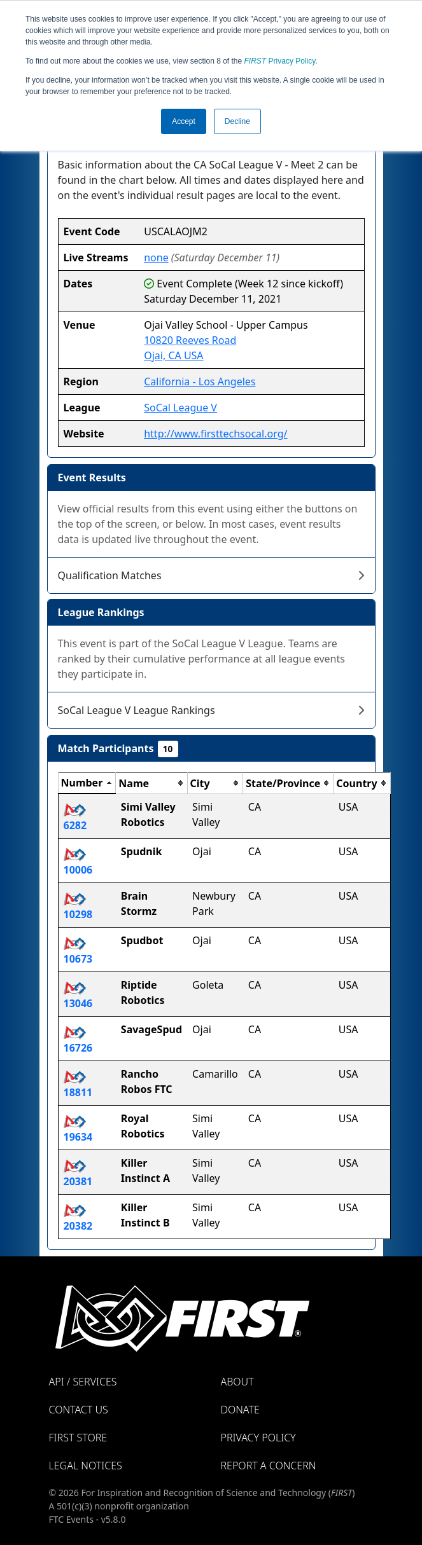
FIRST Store (78, 1438)
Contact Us (78, 1410)
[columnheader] (87, 783)
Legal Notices (85, 1466)
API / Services (83, 1382)
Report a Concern (268, 1466)
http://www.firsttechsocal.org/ (215, 434)
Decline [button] (237, 121)
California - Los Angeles (199, 381)
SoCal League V (180, 408)
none (156, 257)
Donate (240, 1410)
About (237, 1382)
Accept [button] (183, 121)
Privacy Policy (280, 61)
